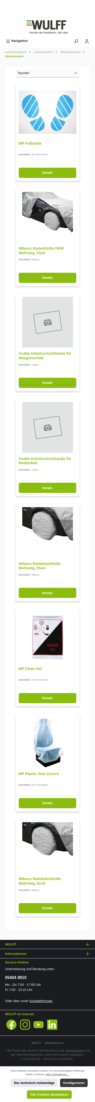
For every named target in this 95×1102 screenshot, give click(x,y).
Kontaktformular (41, 1001)
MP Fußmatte (30, 143)
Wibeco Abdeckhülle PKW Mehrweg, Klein (41, 250)
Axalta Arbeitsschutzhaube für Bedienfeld (45, 461)
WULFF (36, 1042)
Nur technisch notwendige (34, 1083)
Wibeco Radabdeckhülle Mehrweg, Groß (40, 881)
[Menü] (17, 41)
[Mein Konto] (86, 41)
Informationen (54, 1042)
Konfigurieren (74, 1083)
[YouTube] (38, 1024)
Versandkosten (75, 1050)
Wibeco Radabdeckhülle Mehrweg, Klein (40, 566)
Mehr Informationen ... (57, 1074)
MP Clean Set (30, 669)
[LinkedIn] (52, 1024)
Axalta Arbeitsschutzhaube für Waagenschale (45, 355)
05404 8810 (16, 977)
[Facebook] (11, 1024)
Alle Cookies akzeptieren (49, 1094)
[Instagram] (25, 1024)
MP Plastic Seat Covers (39, 774)
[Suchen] (76, 41)
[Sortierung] (47, 73)
